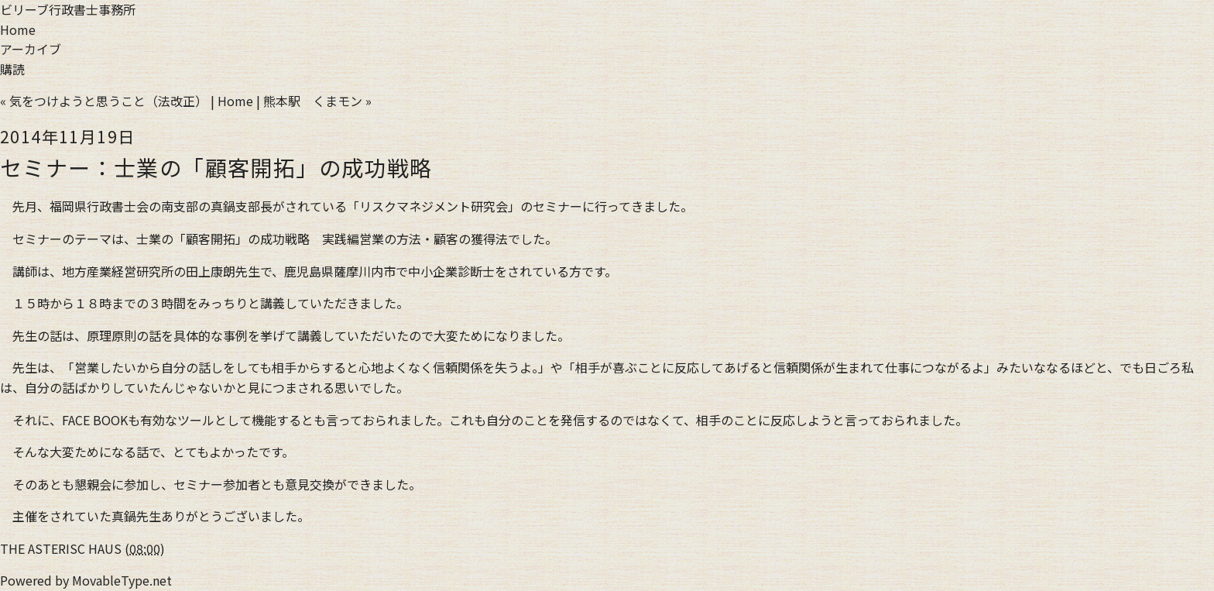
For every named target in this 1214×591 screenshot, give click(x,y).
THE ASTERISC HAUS (61, 548)
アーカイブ (30, 49)
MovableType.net (122, 580)
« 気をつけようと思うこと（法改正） (103, 100)
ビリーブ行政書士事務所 (67, 9)
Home (18, 29)
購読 (12, 69)
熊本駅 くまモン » (317, 100)
